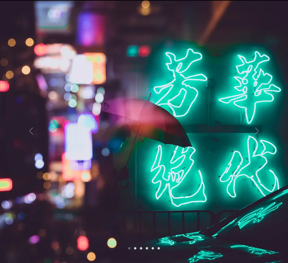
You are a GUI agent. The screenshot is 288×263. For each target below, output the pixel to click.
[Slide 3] (135, 248)
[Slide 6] (159, 248)
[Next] (257, 131)
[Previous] (31, 131)
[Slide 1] (129, 248)
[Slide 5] (141, 248)
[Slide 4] (153, 248)
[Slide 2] (147, 248)
